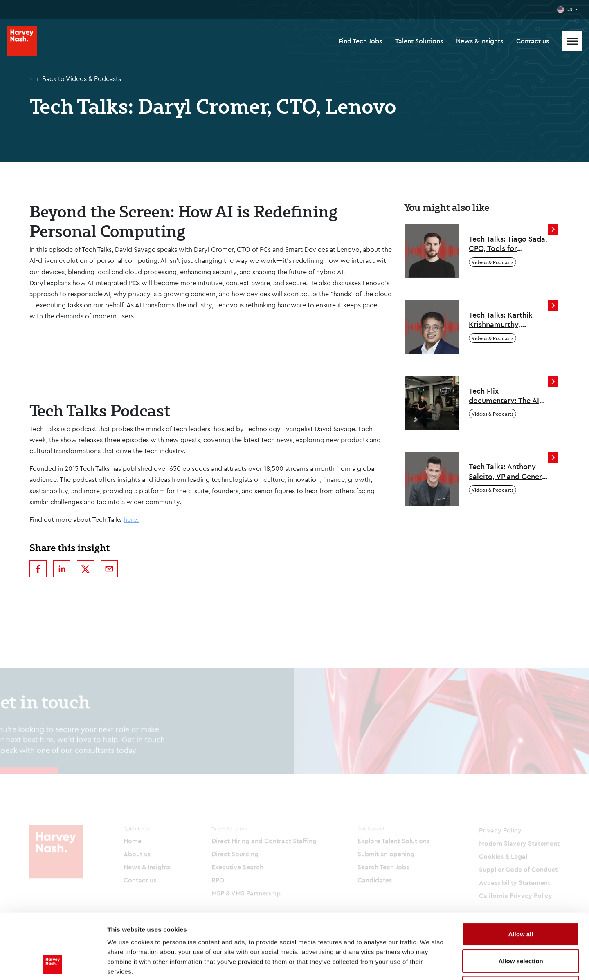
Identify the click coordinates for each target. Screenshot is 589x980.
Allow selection (520, 899)
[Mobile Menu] (572, 41)
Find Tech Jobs (360, 41)
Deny (520, 926)
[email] (109, 568)
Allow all (520, 872)
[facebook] (38, 568)
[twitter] (85, 568)
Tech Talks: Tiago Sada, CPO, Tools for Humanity (508, 243)
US (569, 9)
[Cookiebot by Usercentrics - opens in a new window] (53, 964)
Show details (429, 963)
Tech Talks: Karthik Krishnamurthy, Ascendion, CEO (501, 319)
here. (131, 519)
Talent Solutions (419, 41)
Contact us (532, 41)
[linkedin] (61, 568)
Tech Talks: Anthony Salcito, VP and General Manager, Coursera (508, 471)
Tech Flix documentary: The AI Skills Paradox (504, 395)
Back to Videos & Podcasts (81, 78)
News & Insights (479, 41)
